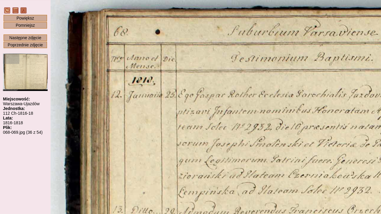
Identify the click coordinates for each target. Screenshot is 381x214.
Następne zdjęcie (25, 37)
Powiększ (25, 18)
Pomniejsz (25, 25)
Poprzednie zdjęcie (25, 45)
